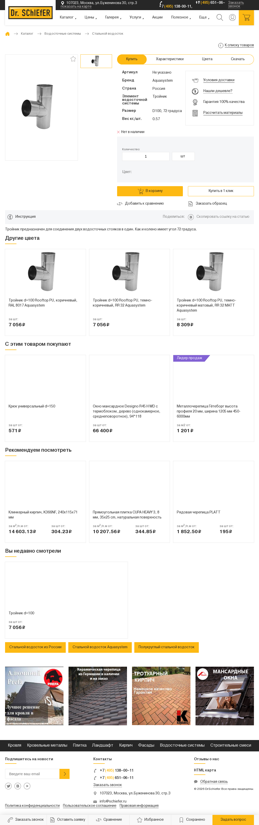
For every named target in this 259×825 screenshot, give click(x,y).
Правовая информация (139, 806)
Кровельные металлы (47, 745)
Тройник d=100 (21, 613)
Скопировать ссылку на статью (223, 217)
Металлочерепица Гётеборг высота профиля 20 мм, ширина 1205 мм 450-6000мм (209, 411)
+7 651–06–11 (113, 778)
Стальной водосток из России (35, 647)
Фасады (146, 745)
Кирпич (126, 745)
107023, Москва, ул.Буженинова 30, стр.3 (135, 793)
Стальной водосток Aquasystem (100, 647)
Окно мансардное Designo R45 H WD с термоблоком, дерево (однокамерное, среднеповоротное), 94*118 (126, 411)
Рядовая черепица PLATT (199, 512)
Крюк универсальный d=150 (32, 406)
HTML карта (205, 770)
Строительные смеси (230, 745)
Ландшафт (102, 745)
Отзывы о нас (206, 759)
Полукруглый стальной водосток (167, 647)
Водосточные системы (182, 745)
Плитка (80, 745)
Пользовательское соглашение (89, 806)
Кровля (14, 745)
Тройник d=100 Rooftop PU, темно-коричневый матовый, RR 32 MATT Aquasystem (206, 305)
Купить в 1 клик (221, 191)
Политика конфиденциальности (32, 806)
